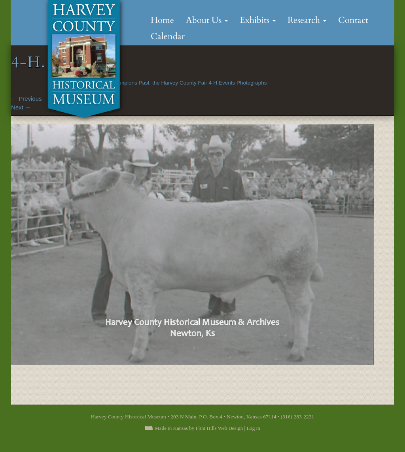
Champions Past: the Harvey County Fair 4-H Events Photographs (188, 83)
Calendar (168, 36)
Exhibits (258, 20)
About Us (207, 20)
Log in (253, 428)
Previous (26, 98)
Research (307, 20)
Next (21, 107)
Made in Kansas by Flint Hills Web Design (199, 428)
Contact (353, 20)
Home (162, 20)
